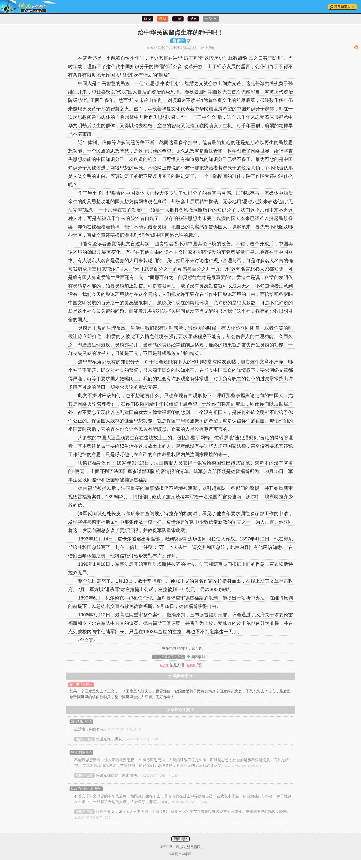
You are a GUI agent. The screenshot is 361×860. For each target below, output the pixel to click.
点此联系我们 (190, 846)
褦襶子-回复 (84, 739)
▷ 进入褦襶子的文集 (168, 657)
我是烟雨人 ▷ (344, 7)
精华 (162, 19)
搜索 (193, 19)
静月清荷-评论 (81, 752)
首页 (147, 19)
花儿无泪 (176, 665)
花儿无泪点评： (81, 685)
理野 (199, 665)
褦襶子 (178, 41)
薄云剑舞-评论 (81, 722)
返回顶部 (180, 839)
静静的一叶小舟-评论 (86, 789)
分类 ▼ (211, 19)
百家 (178, 19)
